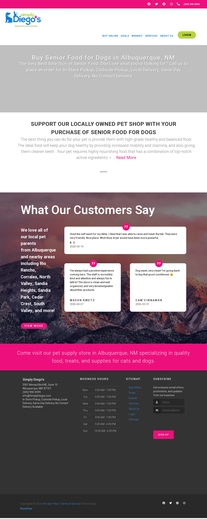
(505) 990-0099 (32, 392)
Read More (126, 157)
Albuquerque (44, 250)
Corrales (29, 276)
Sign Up (163, 435)
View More (33, 324)
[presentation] (172, 421)
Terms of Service (71, 504)
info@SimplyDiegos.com (37, 396)
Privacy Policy (51, 504)
